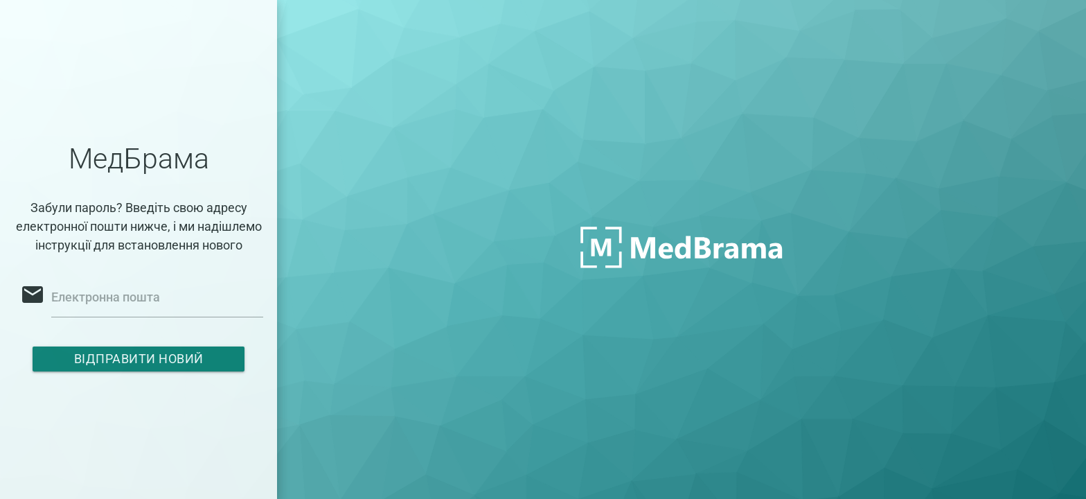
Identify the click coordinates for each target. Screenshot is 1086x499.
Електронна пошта (105, 297)
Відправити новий (139, 358)
